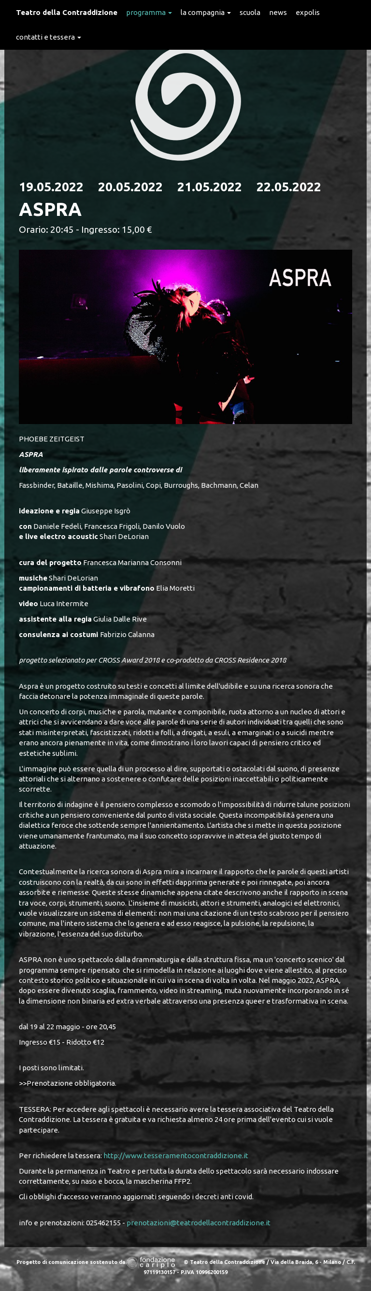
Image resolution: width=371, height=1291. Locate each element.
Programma (149, 12)
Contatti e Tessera (48, 37)
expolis (308, 12)
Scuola (250, 12)
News (278, 12)
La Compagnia (206, 12)
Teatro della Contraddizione (66, 12)
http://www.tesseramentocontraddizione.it (175, 1155)
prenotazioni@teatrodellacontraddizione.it (199, 1223)
